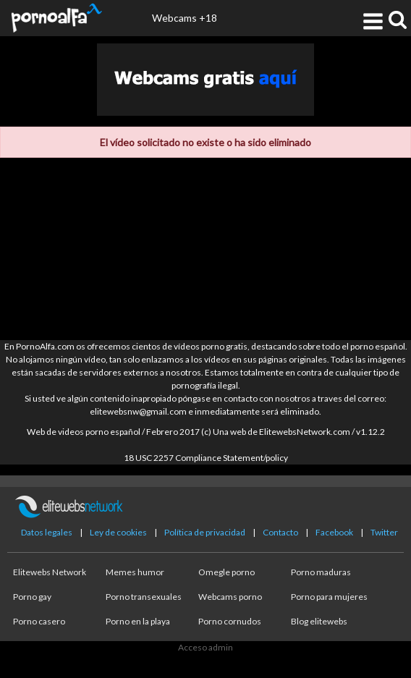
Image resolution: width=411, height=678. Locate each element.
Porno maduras (321, 572)
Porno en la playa (138, 621)
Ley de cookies (118, 532)
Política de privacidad (204, 532)
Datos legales (46, 532)
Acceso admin (205, 647)
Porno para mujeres (329, 596)
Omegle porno (226, 572)
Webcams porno (230, 596)
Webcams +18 (184, 18)
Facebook (334, 532)
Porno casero (39, 621)
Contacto (280, 532)
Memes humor (135, 572)
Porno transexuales (144, 596)
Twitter (384, 532)
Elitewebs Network (49, 572)
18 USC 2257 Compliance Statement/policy (206, 457)
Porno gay (32, 596)
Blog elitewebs (319, 621)
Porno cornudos (229, 621)
